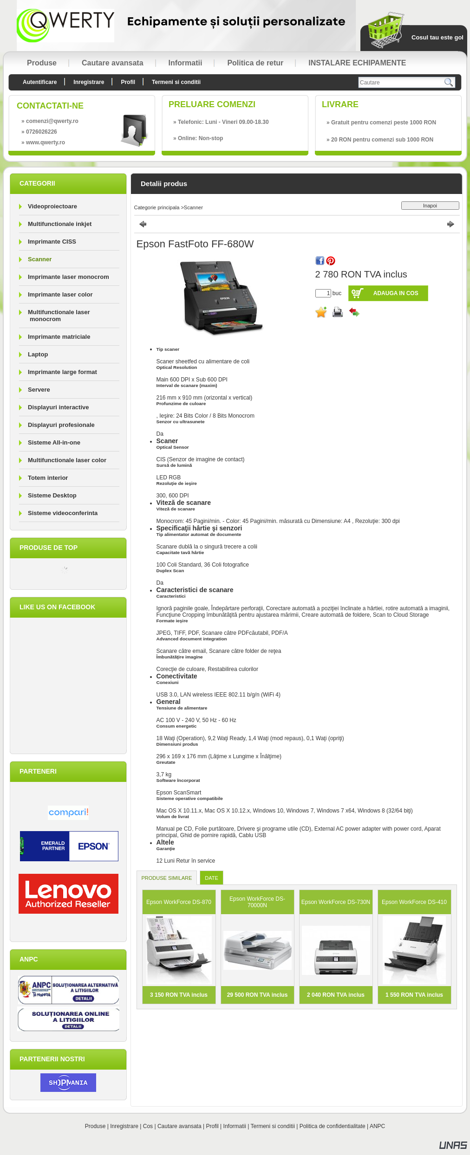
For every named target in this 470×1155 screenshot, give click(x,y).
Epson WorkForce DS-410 (414, 902)
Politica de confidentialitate (333, 1126)
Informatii (234, 1126)
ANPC (377, 1126)
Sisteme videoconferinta (63, 513)
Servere (39, 389)
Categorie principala (157, 207)
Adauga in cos (395, 293)
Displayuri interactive (58, 407)
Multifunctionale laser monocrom (59, 316)
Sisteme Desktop (52, 495)
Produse (95, 1126)
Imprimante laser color (60, 294)
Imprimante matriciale (59, 336)
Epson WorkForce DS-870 (178, 902)
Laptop (38, 354)
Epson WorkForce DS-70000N (257, 902)
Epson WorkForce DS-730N (336, 902)
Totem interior (48, 477)
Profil (212, 1126)
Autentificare (40, 82)
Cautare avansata (179, 1126)
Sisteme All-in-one (54, 442)
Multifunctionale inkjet (59, 223)
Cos (148, 1126)
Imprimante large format (62, 371)
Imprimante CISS (52, 241)
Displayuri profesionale (61, 424)
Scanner (40, 259)
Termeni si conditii (273, 1126)
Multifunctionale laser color (67, 460)
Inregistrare (124, 1126)
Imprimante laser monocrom (68, 276)
